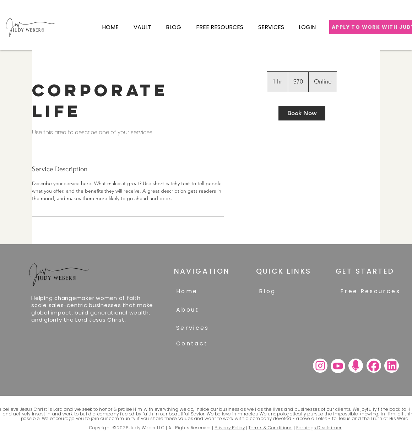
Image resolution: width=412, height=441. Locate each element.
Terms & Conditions (270, 428)
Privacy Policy (230, 428)
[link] (301, 113)
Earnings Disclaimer (318, 428)
